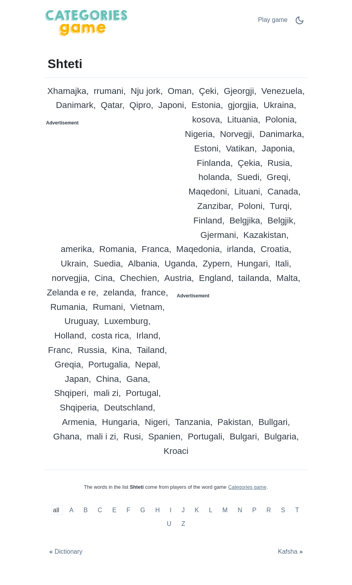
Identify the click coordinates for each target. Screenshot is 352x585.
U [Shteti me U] (169, 523)
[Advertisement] (110, 178)
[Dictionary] (65, 551)
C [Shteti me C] (100, 510)
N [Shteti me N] (240, 510)
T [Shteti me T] (297, 510)
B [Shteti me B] (85, 510)
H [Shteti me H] (157, 510)
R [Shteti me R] (268, 510)
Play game (273, 19)
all (57, 510)
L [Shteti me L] (211, 510)
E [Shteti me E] (114, 510)
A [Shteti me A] (71, 510)
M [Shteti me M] (224, 510)
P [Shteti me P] (254, 510)
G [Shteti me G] (142, 510)
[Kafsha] (291, 551)
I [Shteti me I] (170, 510)
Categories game (247, 487)
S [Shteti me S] (283, 510)
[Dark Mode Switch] (299, 23)
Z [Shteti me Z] (183, 523)
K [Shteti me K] (197, 510)
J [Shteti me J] (183, 510)
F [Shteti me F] (128, 510)
